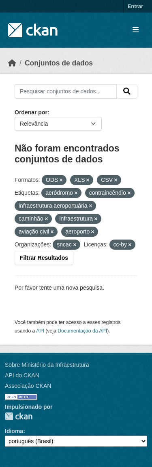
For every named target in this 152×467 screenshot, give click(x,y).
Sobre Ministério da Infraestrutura (47, 365)
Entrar (135, 6)
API (40, 331)
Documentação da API (82, 331)
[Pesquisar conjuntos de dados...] (66, 91)
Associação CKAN (28, 386)
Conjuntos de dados (59, 63)
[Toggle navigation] (135, 30)
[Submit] (126, 91)
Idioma (14, 431)
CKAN (18, 416)
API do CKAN (22, 375)
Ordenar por (31, 112)
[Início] (12, 63)
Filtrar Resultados (44, 258)
